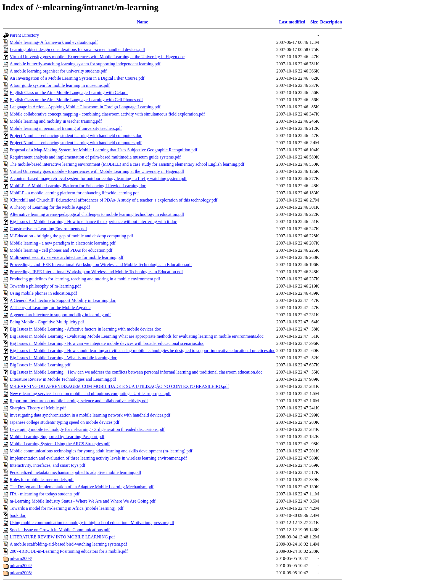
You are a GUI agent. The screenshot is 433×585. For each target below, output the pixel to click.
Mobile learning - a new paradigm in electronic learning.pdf (62, 243)
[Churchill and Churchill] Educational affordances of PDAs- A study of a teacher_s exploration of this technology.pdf (113, 200)
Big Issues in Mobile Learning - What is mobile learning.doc (63, 357)
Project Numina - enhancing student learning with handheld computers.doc (76, 135)
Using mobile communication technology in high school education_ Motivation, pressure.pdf (92, 522)
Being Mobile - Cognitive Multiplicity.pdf (47, 322)
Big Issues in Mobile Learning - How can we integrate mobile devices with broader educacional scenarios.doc (107, 343)
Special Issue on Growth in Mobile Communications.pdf (60, 529)
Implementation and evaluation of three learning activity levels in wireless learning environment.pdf (98, 458)
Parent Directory (24, 35)
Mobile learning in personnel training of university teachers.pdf (66, 128)
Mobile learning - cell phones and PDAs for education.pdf (61, 250)
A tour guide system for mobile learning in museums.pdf (60, 85)
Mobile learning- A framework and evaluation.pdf (54, 42)
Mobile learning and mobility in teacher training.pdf (56, 121)
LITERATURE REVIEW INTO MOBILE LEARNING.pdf (62, 537)
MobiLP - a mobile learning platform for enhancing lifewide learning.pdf (74, 192)
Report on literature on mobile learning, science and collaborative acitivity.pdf (79, 400)
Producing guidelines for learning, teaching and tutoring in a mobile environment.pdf (85, 279)
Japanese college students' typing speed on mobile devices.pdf (64, 422)
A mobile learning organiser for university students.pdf (58, 71)
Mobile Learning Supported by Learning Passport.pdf (57, 436)
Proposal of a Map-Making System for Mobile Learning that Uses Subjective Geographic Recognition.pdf (103, 149)
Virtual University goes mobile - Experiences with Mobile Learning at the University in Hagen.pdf (97, 171)
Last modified (292, 22)
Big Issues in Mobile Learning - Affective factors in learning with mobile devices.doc (85, 329)
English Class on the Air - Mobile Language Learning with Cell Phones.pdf (76, 99)
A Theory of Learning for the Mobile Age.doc (50, 307)
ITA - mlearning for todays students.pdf (45, 494)
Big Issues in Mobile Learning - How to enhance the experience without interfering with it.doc (93, 221)
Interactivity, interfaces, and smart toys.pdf (47, 465)
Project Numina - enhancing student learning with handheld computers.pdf (76, 142)
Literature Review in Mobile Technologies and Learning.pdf (63, 379)
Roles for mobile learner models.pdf (42, 479)
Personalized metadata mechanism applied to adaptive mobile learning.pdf (75, 472)
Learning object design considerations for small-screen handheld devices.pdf (77, 49)
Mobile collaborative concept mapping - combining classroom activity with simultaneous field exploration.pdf (107, 114)
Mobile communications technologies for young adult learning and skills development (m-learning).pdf (101, 451)
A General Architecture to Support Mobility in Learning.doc (63, 300)
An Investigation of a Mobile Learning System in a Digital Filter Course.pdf (77, 78)
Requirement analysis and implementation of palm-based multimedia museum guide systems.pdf (95, 157)
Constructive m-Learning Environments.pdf (48, 228)
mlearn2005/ (21, 572)
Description (331, 22)
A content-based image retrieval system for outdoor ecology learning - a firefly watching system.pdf (98, 178)
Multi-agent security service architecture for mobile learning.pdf (66, 257)
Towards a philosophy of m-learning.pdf (45, 286)
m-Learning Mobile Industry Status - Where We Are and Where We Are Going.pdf (82, 501)
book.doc (18, 515)
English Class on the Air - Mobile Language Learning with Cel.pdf (69, 92)
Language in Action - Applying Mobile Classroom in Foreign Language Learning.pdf (85, 106)
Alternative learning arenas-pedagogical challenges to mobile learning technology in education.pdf (97, 214)
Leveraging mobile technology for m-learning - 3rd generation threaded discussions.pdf (87, 429)
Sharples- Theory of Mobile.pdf (38, 408)
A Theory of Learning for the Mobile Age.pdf (50, 207)
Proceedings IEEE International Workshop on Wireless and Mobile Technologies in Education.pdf (96, 271)
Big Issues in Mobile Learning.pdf (40, 365)
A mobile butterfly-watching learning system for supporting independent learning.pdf (85, 63)
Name (142, 22)
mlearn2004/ (21, 565)
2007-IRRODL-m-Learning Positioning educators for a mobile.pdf (69, 551)
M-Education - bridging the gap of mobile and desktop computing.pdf (71, 236)
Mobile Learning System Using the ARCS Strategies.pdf (60, 443)
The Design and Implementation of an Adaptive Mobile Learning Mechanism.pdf (82, 486)
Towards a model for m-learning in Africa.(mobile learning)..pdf (66, 508)
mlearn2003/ (21, 558)
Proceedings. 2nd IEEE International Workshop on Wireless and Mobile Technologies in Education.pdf (101, 264)
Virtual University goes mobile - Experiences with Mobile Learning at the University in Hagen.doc (97, 56)
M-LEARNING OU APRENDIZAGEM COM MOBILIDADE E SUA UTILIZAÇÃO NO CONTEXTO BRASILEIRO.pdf (119, 386)
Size (314, 22)
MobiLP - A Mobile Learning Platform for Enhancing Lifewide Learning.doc (78, 185)
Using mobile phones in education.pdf (43, 293)
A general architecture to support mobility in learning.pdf (60, 314)
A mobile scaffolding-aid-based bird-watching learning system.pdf (68, 544)
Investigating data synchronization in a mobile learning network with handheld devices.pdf (90, 415)
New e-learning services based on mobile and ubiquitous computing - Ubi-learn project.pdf (90, 393)
